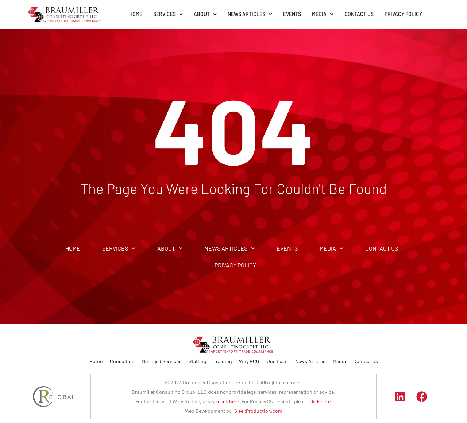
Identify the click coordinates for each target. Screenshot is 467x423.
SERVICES (168, 14)
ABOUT (205, 14)
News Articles (310, 361)
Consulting (122, 361)
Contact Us (365, 361)
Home (96, 361)
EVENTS (292, 14)
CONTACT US (359, 14)
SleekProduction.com (258, 411)
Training (222, 361)
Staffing (197, 361)
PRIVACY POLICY (403, 14)
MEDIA (322, 14)
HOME (135, 14)
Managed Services (161, 361)
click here (228, 401)
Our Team (277, 361)
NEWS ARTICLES (250, 14)
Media (339, 361)
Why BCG (249, 361)
